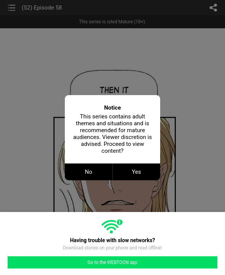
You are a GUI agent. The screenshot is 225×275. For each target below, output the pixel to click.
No (88, 171)
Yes (136, 171)
